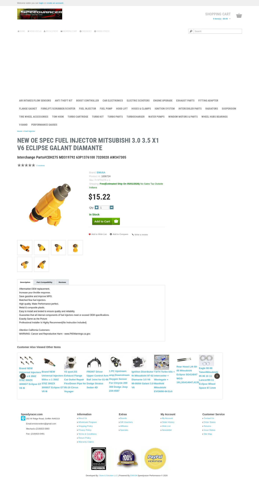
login (41, 3)
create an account (54, 3)
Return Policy (84, 438)
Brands (123, 418)
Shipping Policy (85, 426)
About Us (82, 418)
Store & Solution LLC (108, 475)
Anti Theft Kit (63, 100)
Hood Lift (122, 108)
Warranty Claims (86, 442)
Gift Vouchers (126, 422)
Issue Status (209, 430)
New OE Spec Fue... (219, 140)
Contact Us (209, 418)
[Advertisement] (129, 63)
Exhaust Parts (185, 100)
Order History (168, 422)
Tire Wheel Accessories (33, 116)
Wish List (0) (35, 31)
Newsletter (167, 430)
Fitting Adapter (208, 100)
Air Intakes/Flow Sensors (35, 100)
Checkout (87, 31)
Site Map (208, 434)
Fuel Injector (87, 108)
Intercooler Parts (190, 108)
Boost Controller (87, 100)
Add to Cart (213, 152)
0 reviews (40, 165)
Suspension (229, 108)
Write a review (141, 234)
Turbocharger (136, 116)
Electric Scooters (138, 100)
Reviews (62, 282)
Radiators (211, 108)
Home (22, 31)
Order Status (103, 31)
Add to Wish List (99, 234)
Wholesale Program (87, 422)
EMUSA (101, 172)
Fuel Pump (106, 108)
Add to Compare (120, 234)
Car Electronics (113, 100)
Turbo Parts (115, 116)
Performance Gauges (44, 124)
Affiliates (124, 426)
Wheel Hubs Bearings (215, 116)
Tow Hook (58, 116)
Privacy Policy (85, 430)
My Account (52, 31)
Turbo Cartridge (78, 116)
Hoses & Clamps (141, 108)
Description (25, 282)
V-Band (23, 124)
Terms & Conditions (87, 434)
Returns (207, 426)
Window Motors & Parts (183, 116)
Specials (124, 430)
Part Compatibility (44, 282)
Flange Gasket (28, 108)
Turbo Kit (98, 116)
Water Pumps (156, 116)
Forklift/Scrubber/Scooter (58, 108)
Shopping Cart (70, 31)
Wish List (166, 426)
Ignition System (165, 108)
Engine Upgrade (162, 100)
